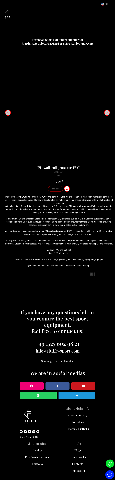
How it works (78, 457)
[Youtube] (33, 431)
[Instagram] (29, 431)
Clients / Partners (78, 429)
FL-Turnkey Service (37, 457)
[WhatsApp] (21, 431)
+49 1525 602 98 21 (57, 343)
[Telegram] (37, 431)
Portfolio (37, 464)
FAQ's (77, 450)
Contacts (77, 464)
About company (78, 415)
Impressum (78, 471)
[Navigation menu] (110, 14)
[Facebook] (25, 431)
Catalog (37, 450)
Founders (78, 422)
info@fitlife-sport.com (57, 351)
